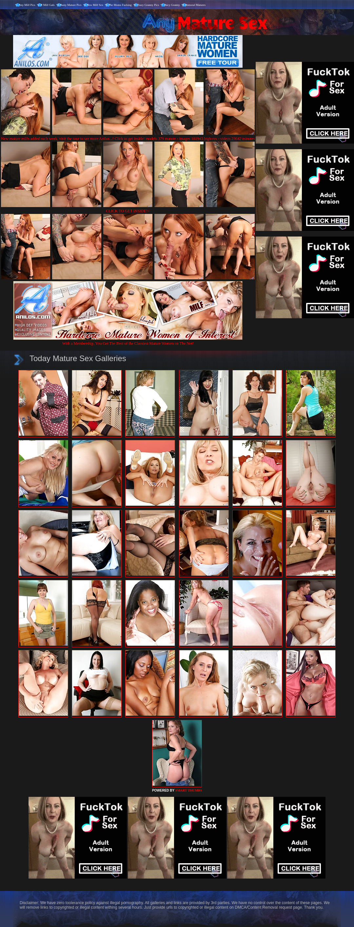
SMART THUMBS (188, 790)
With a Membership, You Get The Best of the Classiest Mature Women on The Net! (128, 341)
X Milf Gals (47, 5)
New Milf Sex (95, 5)
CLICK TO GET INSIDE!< (128, 211)
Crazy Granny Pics (148, 5)
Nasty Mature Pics (71, 5)
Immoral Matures (195, 5)
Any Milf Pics (27, 5)
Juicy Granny (172, 5)
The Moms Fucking (120, 5)
